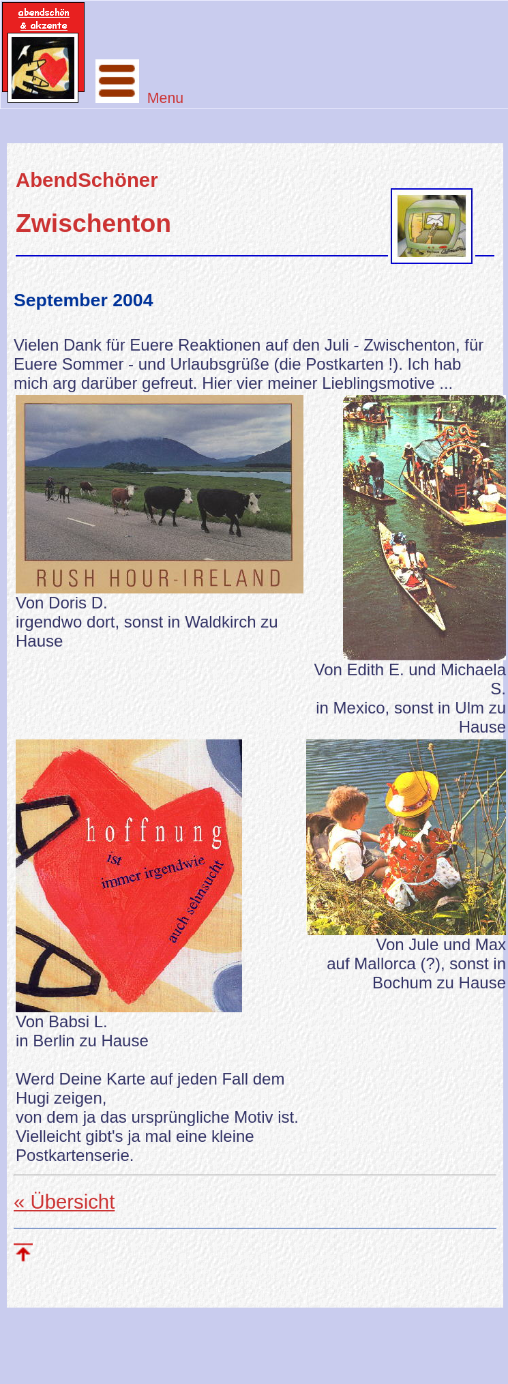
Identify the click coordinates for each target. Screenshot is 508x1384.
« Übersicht (64, 1201)
